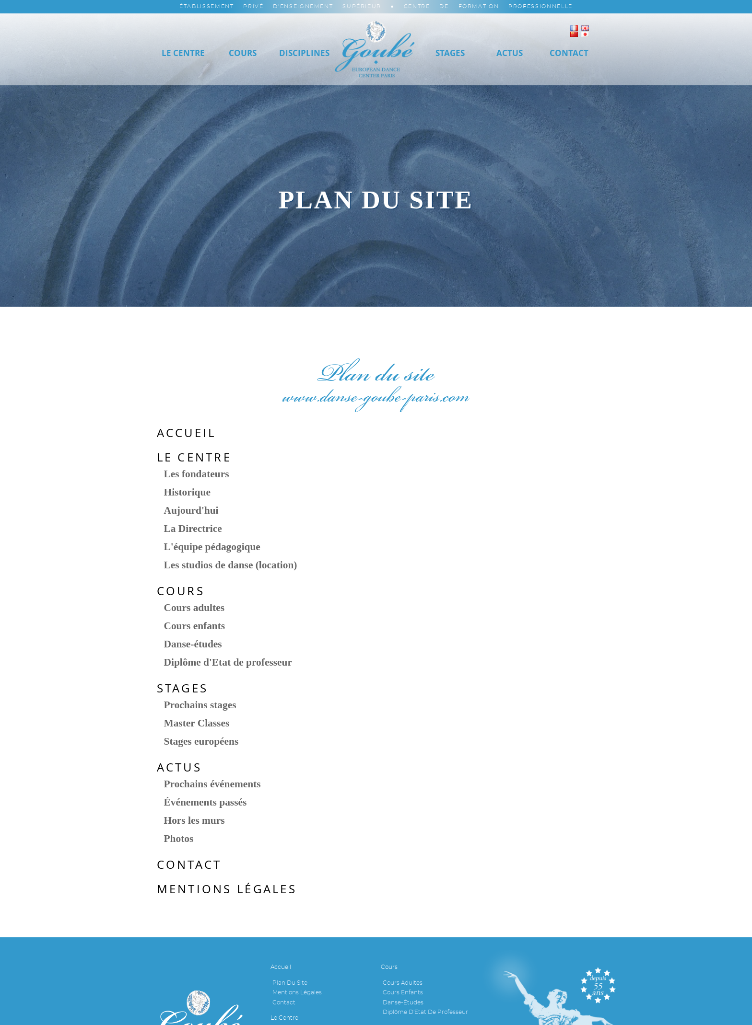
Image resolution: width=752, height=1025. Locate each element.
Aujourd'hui (191, 510)
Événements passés (205, 802)
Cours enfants (194, 626)
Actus (509, 52)
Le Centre (183, 52)
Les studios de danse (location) (230, 565)
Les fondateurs (196, 474)
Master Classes (197, 723)
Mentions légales (227, 889)
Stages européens (201, 741)
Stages (450, 52)
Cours (243, 52)
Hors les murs (194, 820)
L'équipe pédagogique (212, 547)
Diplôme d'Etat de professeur (228, 662)
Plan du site (289, 983)
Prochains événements (212, 784)
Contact (189, 864)
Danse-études (193, 644)
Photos (179, 838)
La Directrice (193, 528)
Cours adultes (194, 607)
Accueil (186, 432)
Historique (187, 492)
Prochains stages (200, 705)
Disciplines (304, 52)
